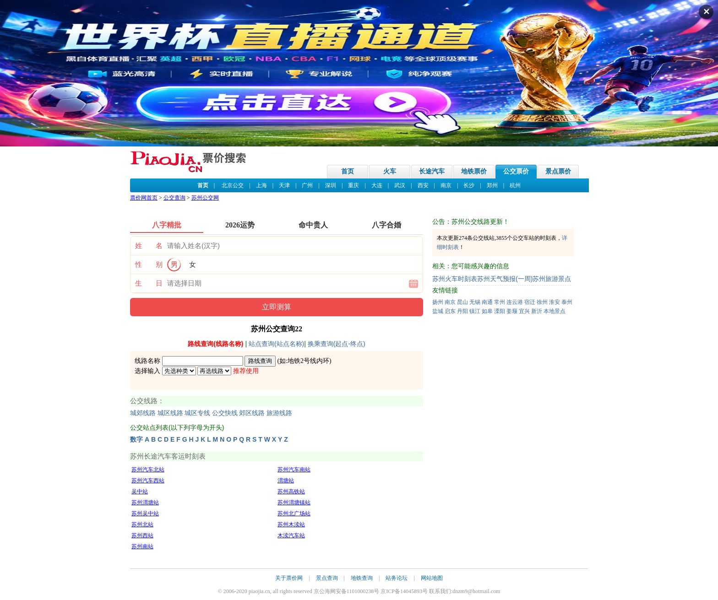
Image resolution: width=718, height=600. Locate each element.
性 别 (149, 264)
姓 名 (149, 245)
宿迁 (529, 302)
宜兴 (524, 311)
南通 (487, 302)
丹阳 (462, 311)
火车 (389, 171)
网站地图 (432, 578)
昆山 (462, 302)
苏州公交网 (205, 198)
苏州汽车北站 (147, 469)
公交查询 (174, 198)
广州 (307, 185)
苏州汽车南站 (293, 469)
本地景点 (555, 311)
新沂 (536, 311)
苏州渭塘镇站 (293, 502)
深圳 (330, 185)
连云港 (514, 302)
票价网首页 (144, 198)
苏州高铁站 (291, 491)
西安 (423, 185)
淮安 (554, 302)
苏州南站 (142, 546)
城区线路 (170, 413)
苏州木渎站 (291, 524)
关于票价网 (289, 578)
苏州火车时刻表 (454, 278)
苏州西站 (142, 535)
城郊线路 (143, 413)
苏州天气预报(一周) (505, 278)
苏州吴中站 (145, 513)
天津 (284, 185)
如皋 (487, 311)
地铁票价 (474, 171)
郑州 (492, 185)
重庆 (353, 185)
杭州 (515, 185)
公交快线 (225, 413)
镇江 (474, 311)
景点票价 (558, 171)
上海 (261, 185)
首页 (347, 171)
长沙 (468, 185)
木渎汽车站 (291, 535)
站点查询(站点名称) (276, 343)
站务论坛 (397, 578)
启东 (450, 311)
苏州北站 (142, 524)
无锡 (474, 302)
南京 (446, 185)
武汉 (399, 185)
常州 (499, 302)
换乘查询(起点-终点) (336, 343)
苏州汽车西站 (147, 480)
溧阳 (499, 311)
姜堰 (511, 311)
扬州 (437, 302)
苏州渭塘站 (145, 502)
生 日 (149, 283)
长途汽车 (432, 171)
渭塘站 (285, 480)
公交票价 (516, 171)
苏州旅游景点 (552, 278)
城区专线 (197, 413)
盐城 (437, 311)
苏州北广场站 (293, 513)
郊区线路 (252, 413)
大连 (376, 185)
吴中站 (139, 491)
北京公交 (233, 185)
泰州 (566, 302)
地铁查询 (362, 578)
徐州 (542, 302)
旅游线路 (279, 413)
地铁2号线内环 (308, 360)
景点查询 (327, 578)
